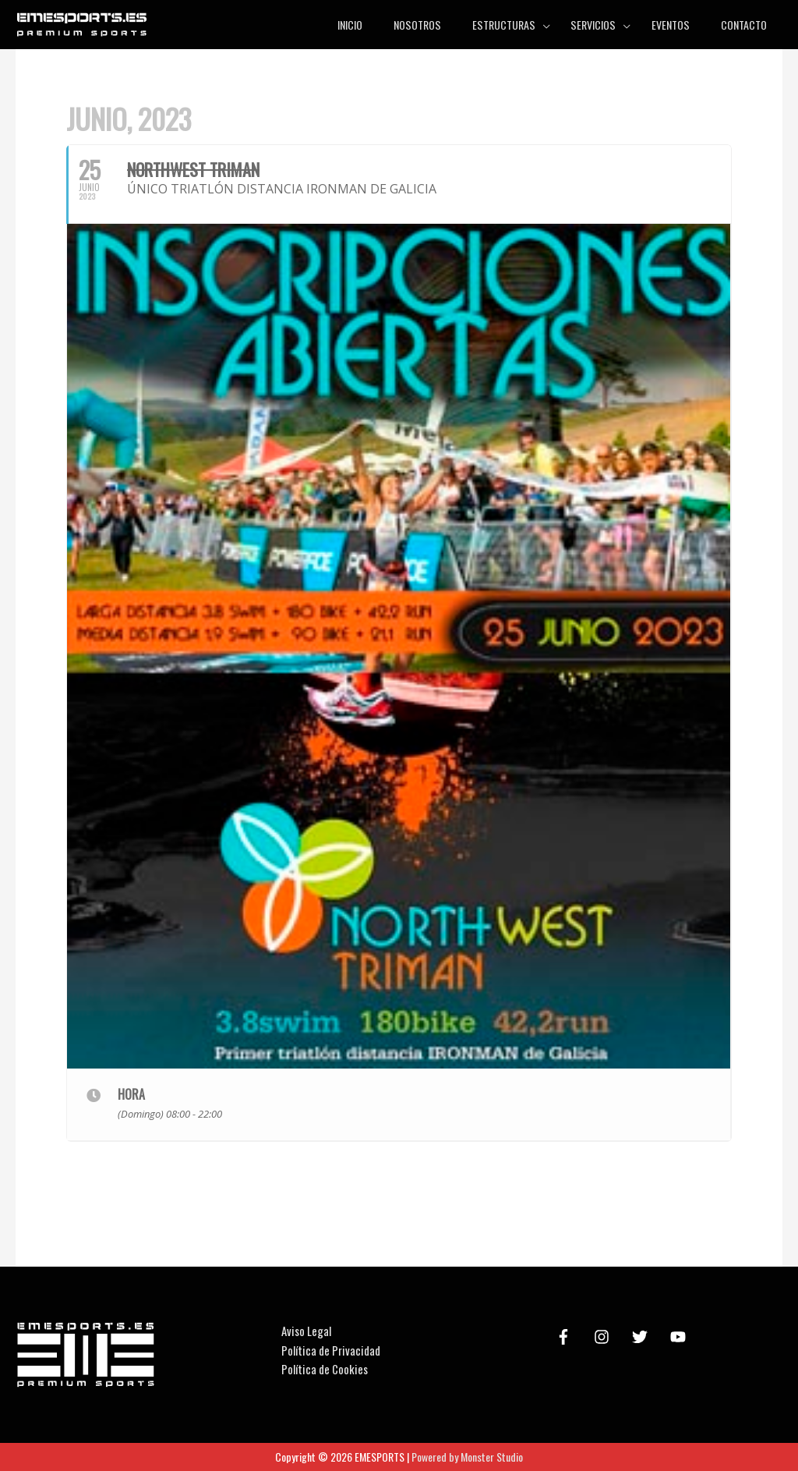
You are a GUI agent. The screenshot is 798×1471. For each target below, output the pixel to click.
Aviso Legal (306, 1330)
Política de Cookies (324, 1368)
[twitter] (642, 1336)
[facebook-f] (566, 1336)
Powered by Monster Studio (467, 1456)
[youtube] (680, 1336)
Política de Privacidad (330, 1350)
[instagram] (604, 1336)
